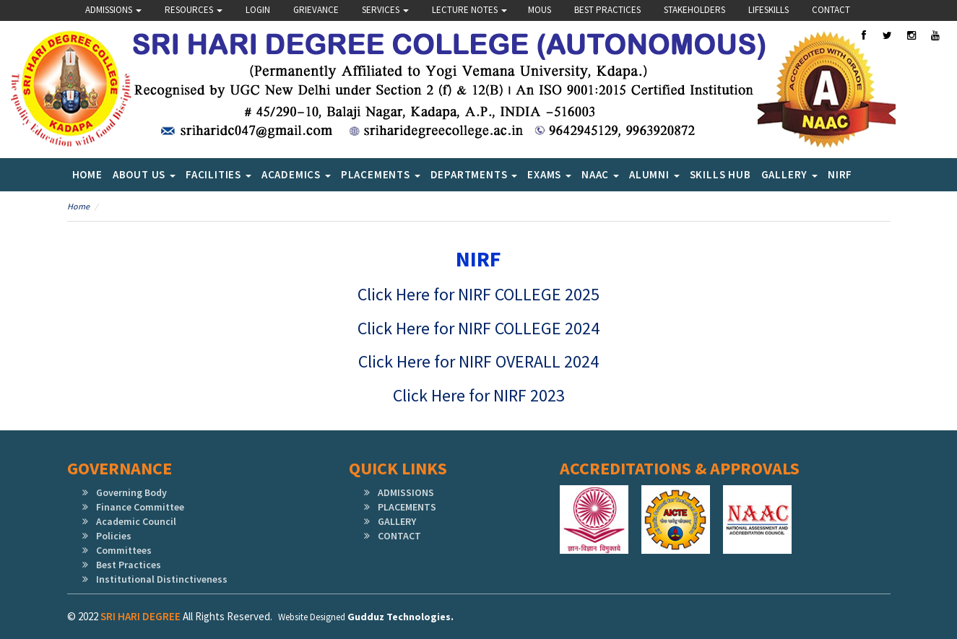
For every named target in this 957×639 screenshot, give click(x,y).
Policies (113, 535)
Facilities (218, 174)
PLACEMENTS (407, 506)
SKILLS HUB (720, 174)
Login (258, 10)
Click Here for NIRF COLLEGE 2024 (478, 328)
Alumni (654, 174)
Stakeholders (694, 10)
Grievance (316, 10)
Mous (539, 10)
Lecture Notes (469, 10)
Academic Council (136, 521)
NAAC (600, 174)
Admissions (113, 10)
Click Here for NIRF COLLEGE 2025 (478, 294)
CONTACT (399, 535)
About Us (144, 174)
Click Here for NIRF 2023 (479, 395)
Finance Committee (140, 506)
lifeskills (768, 10)
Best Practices (607, 10)
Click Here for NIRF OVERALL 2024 (478, 361)
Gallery (789, 174)
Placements (380, 174)
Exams (549, 174)
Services (385, 10)
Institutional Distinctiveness (162, 579)
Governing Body (131, 492)
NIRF (840, 174)
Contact (831, 10)
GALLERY (397, 521)
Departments (474, 174)
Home (87, 174)
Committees (124, 550)
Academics (296, 174)
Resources (193, 10)
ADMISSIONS (406, 492)
